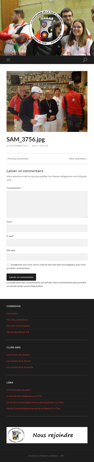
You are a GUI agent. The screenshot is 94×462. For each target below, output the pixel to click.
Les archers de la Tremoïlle (20, 367)
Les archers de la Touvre (19, 360)
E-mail (10, 235)
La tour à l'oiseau (47, 456)
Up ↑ (63, 456)
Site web (11, 250)
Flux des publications (17, 319)
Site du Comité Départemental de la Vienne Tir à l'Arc (33, 408)
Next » (78, 158)
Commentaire (14, 187)
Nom (10, 221)
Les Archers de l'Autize (18, 354)
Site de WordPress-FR (18, 332)
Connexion (12, 313)
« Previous (18, 158)
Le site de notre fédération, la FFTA (24, 396)
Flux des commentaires (18, 325)
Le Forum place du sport (19, 389)
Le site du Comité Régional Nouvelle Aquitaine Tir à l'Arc (35, 402)
